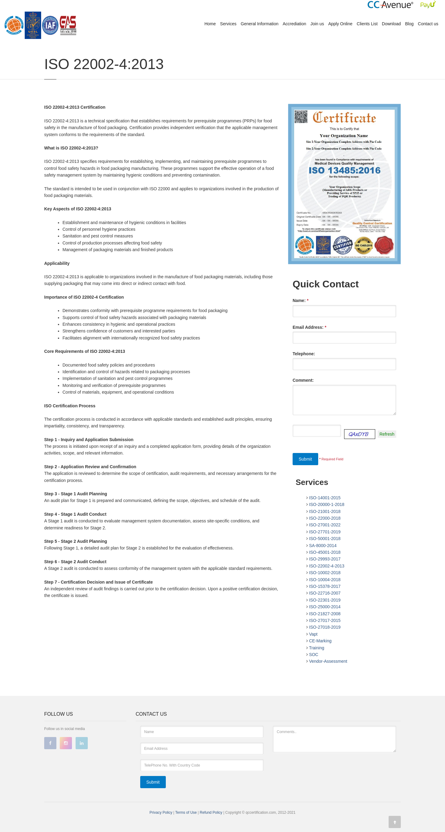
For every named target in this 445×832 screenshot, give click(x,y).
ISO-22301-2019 (325, 600)
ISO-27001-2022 (325, 524)
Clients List (367, 23)
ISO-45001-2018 (325, 552)
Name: (300, 300)
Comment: (303, 380)
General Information (260, 23)
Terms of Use (186, 812)
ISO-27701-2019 (325, 531)
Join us (317, 23)
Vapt (313, 634)
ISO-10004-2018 (325, 579)
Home (210, 23)
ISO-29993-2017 (325, 558)
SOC (313, 654)
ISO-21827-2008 (325, 613)
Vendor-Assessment (328, 661)
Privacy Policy (161, 812)
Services (228, 23)
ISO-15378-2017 (325, 586)
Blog (409, 23)
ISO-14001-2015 (325, 497)
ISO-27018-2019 (325, 627)
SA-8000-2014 (322, 545)
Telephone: (304, 353)
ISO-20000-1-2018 (326, 504)
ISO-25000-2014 (325, 606)
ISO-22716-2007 (325, 593)
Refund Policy (211, 812)
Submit (305, 459)
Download (391, 23)
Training (316, 647)
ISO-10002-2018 (325, 572)
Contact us (428, 23)
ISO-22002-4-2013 (326, 565)
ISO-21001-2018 (325, 511)
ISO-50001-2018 (325, 538)
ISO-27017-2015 (325, 620)
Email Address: (309, 327)
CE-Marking (320, 640)
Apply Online (340, 23)
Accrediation (294, 23)
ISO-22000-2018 (325, 518)
